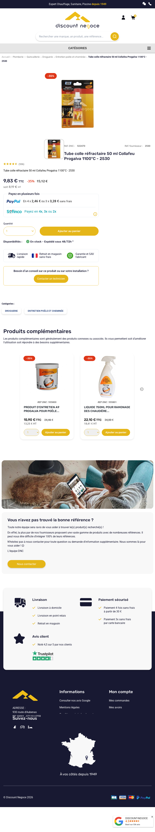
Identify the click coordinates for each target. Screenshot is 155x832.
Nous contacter (26, 564)
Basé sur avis (132, 824)
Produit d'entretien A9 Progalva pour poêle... (41, 409)
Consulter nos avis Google (74, 700)
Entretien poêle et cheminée (71, 56)
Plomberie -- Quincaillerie (26, 56)
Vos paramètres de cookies (75, 728)
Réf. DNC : (69, 146)
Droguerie (47, 56)
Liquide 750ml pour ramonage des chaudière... (107, 409)
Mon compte (121, 691)
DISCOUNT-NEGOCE (136, 818)
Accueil (6, 56)
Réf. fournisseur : (134, 146)
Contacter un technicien (51, 278)
